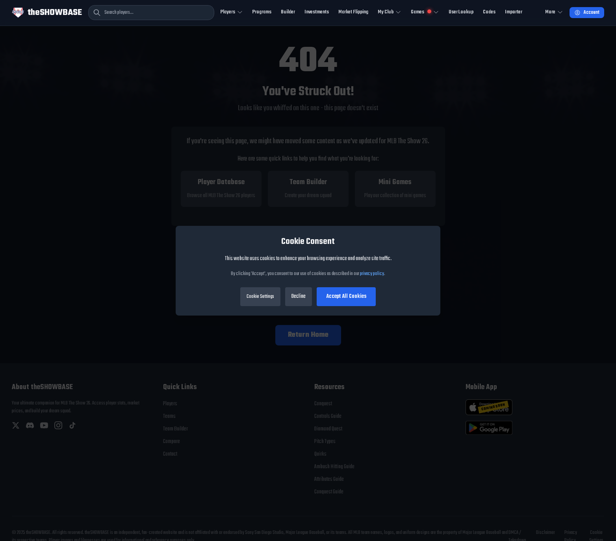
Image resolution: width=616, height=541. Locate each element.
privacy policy (372, 274)
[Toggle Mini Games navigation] (425, 13)
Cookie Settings (260, 297)
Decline (298, 296)
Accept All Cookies (346, 296)
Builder (288, 12)
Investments (316, 12)
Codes (489, 12)
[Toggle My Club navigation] (389, 13)
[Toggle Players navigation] (232, 13)
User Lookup (461, 12)
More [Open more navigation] (554, 12)
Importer (513, 12)
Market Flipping (353, 12)
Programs (261, 12)
